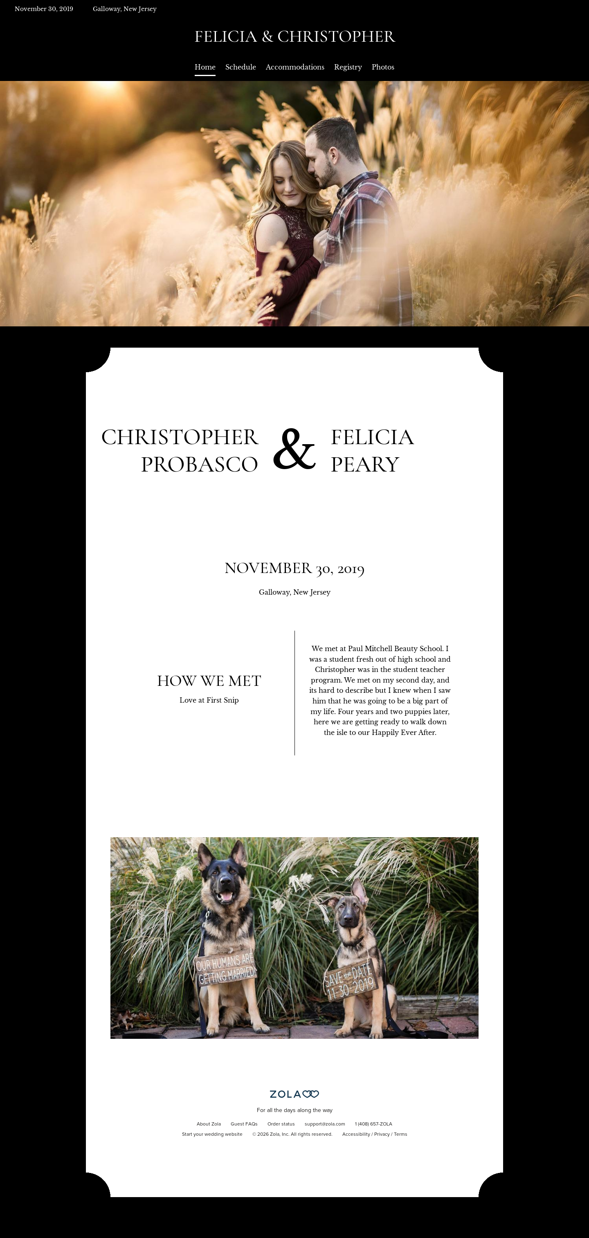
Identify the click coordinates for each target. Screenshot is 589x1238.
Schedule (240, 67)
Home (205, 67)
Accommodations (295, 67)
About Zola (209, 1124)
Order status (281, 1124)
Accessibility (356, 1134)
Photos (383, 67)
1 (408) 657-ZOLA (373, 1124)
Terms (400, 1134)
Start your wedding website (212, 1134)
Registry (348, 67)
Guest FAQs (244, 1124)
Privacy (382, 1134)
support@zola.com (325, 1124)
